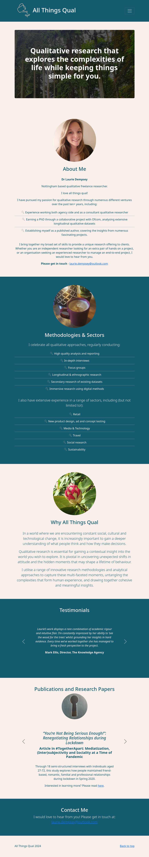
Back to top (127, 846)
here (101, 786)
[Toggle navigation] (130, 10)
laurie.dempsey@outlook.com (88, 263)
